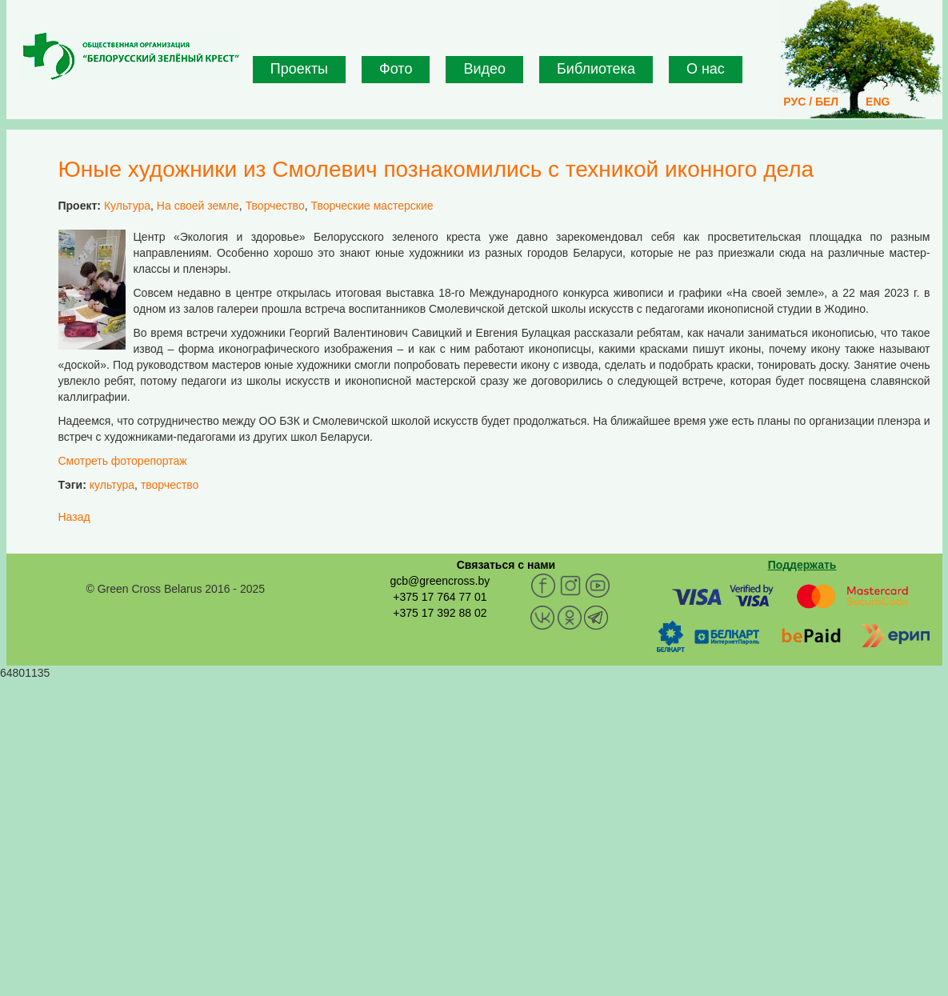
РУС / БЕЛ (810, 101)
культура (112, 484)
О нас (705, 69)
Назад (74, 516)
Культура (127, 205)
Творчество (275, 205)
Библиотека (596, 69)
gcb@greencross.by (440, 580)
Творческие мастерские (371, 205)
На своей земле (198, 205)
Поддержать (802, 564)
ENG (878, 101)
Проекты (299, 69)
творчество (170, 484)
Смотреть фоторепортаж (122, 460)
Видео (484, 69)
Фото (395, 69)
